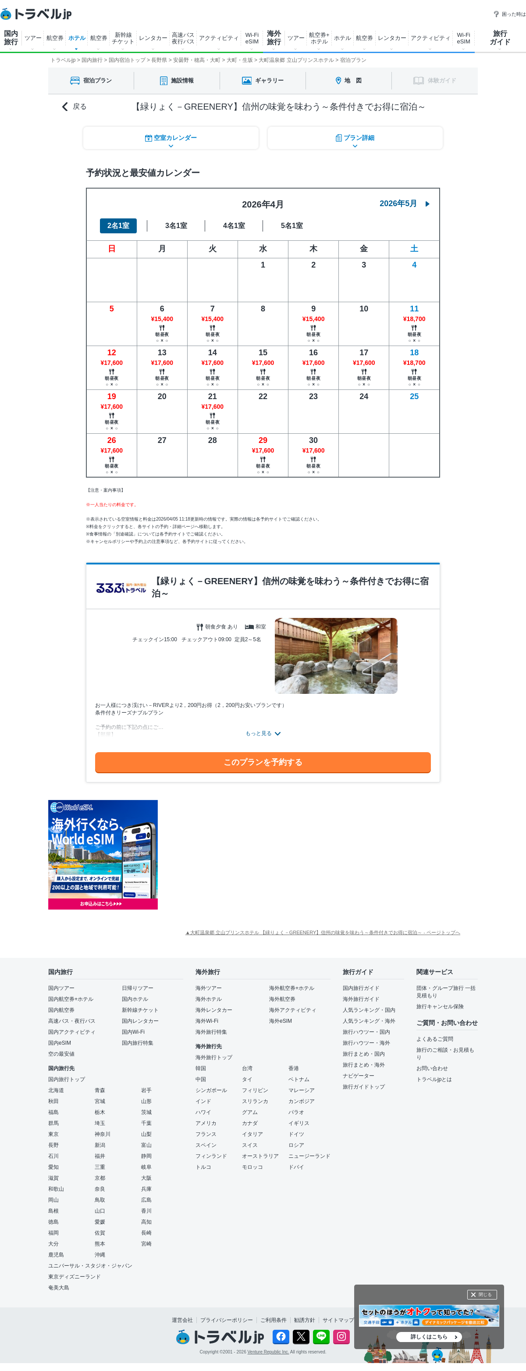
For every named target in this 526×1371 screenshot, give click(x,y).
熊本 (100, 1244)
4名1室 (234, 225)
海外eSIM (280, 1021)
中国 (200, 1079)
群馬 (53, 1123)
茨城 (146, 1112)
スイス (250, 1145)
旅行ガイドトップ (364, 1087)
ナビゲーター (358, 1076)
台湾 (247, 1068)
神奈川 (102, 1134)
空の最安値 (61, 1054)
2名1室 (118, 225)
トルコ (203, 1167)
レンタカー (153, 38)
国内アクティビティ (72, 1032)
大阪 (146, 1178)
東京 (53, 1134)
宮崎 (146, 1244)
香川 (146, 1211)
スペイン (206, 1145)
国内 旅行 (11, 38)
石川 (53, 1156)
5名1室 (292, 225)
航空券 (55, 38)
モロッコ (252, 1167)
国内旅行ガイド (361, 988)
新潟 (100, 1145)
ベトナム (298, 1079)
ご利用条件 (273, 1320)
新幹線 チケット (123, 38)
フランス (206, 1134)
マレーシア (301, 1090)
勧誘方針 (304, 1320)
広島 (146, 1200)
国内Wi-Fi (133, 1032)
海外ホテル (208, 999)
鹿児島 (56, 1255)
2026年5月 (405, 203)
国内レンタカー (140, 1021)
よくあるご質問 (434, 1039)
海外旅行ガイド (361, 999)
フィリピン (255, 1090)
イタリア (252, 1134)
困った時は (509, 14)
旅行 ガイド (500, 38)
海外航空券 (282, 999)
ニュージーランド (309, 1156)
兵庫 (146, 1189)
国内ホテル (135, 999)
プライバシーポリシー (226, 1320)
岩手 (146, 1090)
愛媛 (100, 1222)
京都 (100, 1178)
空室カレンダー (171, 138)
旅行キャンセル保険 (440, 1006)
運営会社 (182, 1320)
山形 (146, 1101)
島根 (53, 1211)
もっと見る (258, 733)
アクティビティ (219, 38)
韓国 (200, 1068)
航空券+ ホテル (319, 38)
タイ (247, 1079)
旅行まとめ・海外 (364, 1065)
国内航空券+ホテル (70, 999)
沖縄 (100, 1255)
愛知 (53, 1167)
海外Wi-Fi (206, 1021)
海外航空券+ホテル (291, 988)
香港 (293, 1068)
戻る (74, 106)
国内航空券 (61, 1010)
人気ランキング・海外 (369, 1021)
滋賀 (53, 1178)
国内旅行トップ (66, 1079)
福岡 (53, 1233)
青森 (100, 1090)
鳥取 (100, 1200)
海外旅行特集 (211, 1032)
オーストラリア (260, 1156)
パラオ (296, 1112)
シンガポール (211, 1090)
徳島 (53, 1222)
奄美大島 (58, 1288)
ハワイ (203, 1112)
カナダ (250, 1123)
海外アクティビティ (292, 1010)
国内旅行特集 (137, 1043)
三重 (100, 1167)
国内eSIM (59, 1043)
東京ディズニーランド (74, 1277)
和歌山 (56, 1189)
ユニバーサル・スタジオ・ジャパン (90, 1266)
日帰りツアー (137, 988)
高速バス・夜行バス (72, 1021)
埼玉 (100, 1123)
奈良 (100, 1189)
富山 (146, 1145)
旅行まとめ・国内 (364, 1054)
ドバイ (296, 1167)
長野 (53, 1145)
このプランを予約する (263, 762)
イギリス (298, 1123)
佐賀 (100, 1233)
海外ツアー (208, 988)
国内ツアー (61, 988)
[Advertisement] (245, 855)
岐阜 (146, 1167)
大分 (53, 1244)
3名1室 (176, 225)
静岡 (146, 1156)
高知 (146, 1222)
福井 (100, 1156)
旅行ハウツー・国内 (366, 1032)
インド (203, 1101)
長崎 (146, 1233)
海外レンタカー (213, 1010)
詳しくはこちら (429, 1337)
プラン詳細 (355, 138)
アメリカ (206, 1123)
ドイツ (296, 1134)
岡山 (53, 1200)
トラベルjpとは (434, 1079)
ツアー (33, 38)
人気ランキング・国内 (369, 1010)
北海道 (56, 1090)
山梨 (146, 1134)
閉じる (485, 1294)
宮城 (100, 1101)
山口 (100, 1211)
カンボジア (301, 1101)
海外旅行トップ (213, 1057)
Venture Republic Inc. (268, 1352)
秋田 (53, 1101)
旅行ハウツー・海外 (366, 1043)
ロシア (296, 1145)
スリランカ (255, 1101)
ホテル (76, 38)
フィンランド (211, 1156)
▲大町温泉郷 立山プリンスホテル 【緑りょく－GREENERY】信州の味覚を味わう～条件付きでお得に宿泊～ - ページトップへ (322, 932)
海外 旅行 (274, 38)
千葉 (146, 1123)
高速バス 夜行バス (183, 38)
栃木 (100, 1112)
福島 (53, 1112)
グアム (250, 1112)
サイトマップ (338, 1320)
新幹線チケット (140, 1010)
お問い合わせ (432, 1068)
